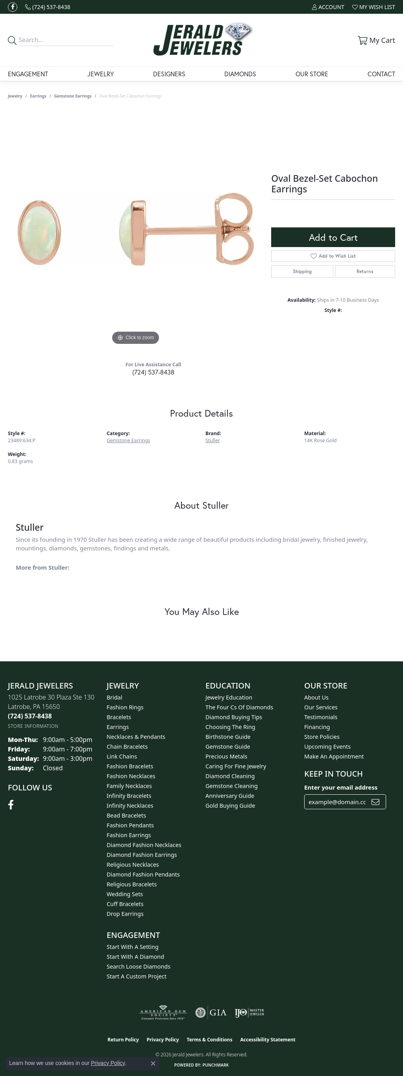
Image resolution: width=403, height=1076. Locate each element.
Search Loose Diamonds (138, 966)
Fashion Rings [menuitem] (125, 707)
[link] (47, 7)
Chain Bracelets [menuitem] (127, 746)
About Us (316, 697)
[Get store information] (33, 726)
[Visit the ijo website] (249, 1012)
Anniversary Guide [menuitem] (229, 795)
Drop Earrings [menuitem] (125, 913)
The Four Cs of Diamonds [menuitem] (239, 707)
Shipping (302, 271)
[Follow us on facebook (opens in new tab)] (12, 7)
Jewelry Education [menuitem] (228, 697)
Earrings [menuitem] (118, 727)
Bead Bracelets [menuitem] (126, 815)
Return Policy (123, 1039)
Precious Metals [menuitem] (226, 756)
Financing (317, 727)
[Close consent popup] (153, 1063)
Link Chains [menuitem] (122, 756)
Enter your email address (340, 787)
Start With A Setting (133, 946)
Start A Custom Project (136, 976)
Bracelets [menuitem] (119, 717)
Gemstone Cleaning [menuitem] (231, 786)
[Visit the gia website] (211, 1012)
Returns (365, 271)
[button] (328, 7)
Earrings (38, 96)
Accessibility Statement (267, 1039)
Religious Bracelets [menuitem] (132, 884)
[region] (136, 229)
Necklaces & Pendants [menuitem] (136, 736)
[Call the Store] (30, 716)
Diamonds (240, 74)
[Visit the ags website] (163, 1012)
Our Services (321, 707)
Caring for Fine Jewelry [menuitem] (235, 766)
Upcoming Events (327, 746)
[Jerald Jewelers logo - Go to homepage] (201, 40)
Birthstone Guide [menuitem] (228, 736)
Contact (381, 74)
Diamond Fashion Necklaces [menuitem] (144, 845)
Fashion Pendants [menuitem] (130, 825)
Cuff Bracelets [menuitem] (125, 904)
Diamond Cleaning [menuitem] (230, 776)
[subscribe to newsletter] (375, 802)
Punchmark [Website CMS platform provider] (216, 1065)
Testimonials (320, 717)
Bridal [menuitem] (114, 697)
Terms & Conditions (210, 1039)
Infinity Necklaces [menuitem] (130, 805)
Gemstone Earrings (73, 96)
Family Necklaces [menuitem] (129, 786)
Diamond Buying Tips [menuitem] (233, 717)
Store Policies (322, 736)
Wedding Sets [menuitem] (125, 894)
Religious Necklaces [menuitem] (133, 864)
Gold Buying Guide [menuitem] (230, 805)
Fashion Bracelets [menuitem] (130, 766)
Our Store (312, 74)
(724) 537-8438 (153, 372)
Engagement (28, 74)
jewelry (15, 96)
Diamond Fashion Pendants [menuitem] (143, 874)
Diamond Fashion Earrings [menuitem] (142, 854)
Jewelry (100, 74)
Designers (169, 74)
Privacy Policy (163, 1039)
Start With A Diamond (135, 956)
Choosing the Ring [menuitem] (230, 727)
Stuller (212, 440)
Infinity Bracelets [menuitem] (129, 795)
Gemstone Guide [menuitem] (227, 746)
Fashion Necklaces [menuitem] (131, 776)
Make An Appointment (334, 756)
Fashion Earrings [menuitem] (129, 835)
